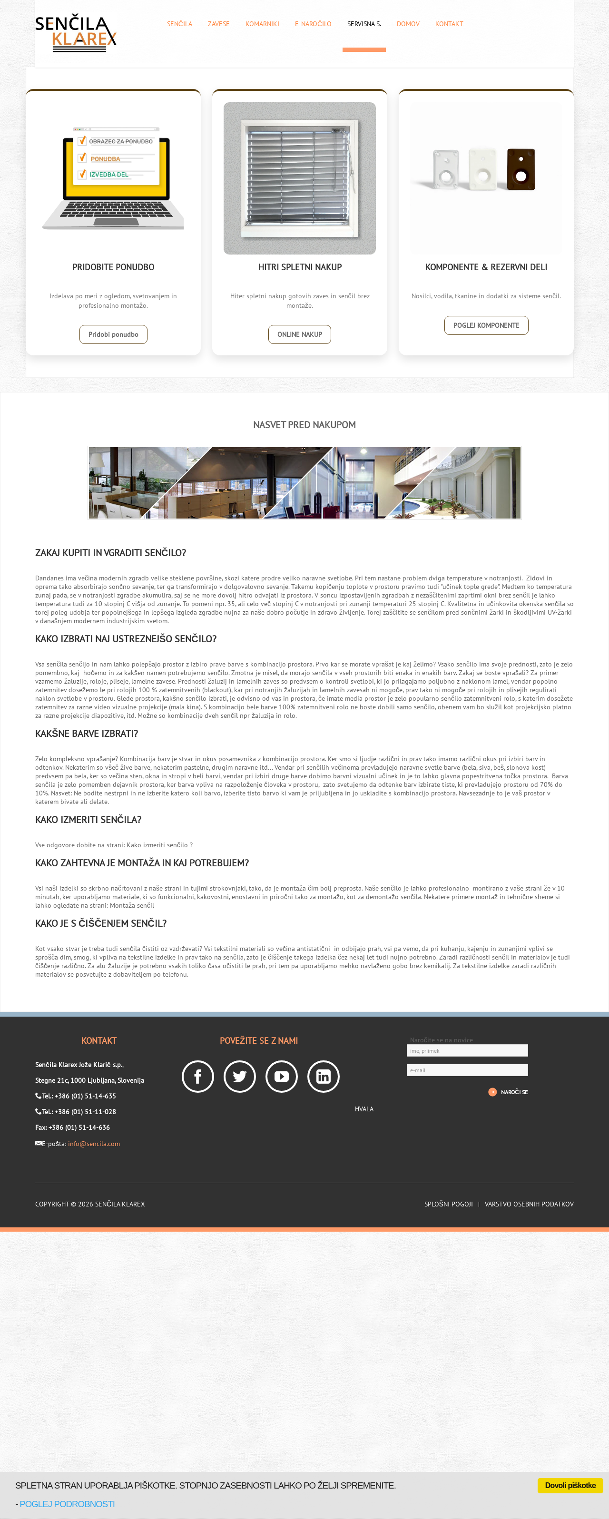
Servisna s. (364, 24)
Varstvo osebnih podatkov (529, 1204)
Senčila (179, 24)
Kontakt (449, 24)
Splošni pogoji (448, 1204)
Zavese (219, 24)
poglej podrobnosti (67, 1504)
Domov (408, 24)
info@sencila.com (94, 1143)
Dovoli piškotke (570, 1485)
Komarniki (262, 24)
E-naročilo (313, 24)
